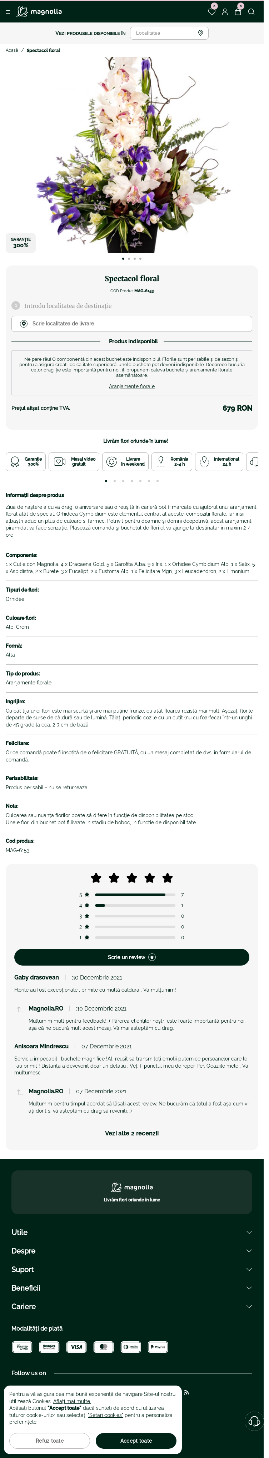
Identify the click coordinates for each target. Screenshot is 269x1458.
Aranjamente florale (132, 386)
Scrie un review (132, 957)
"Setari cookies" (105, 1415)
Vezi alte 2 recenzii (132, 1133)
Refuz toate (50, 1441)
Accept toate (136, 1441)
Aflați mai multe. (72, 1401)
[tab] (106, 481)
